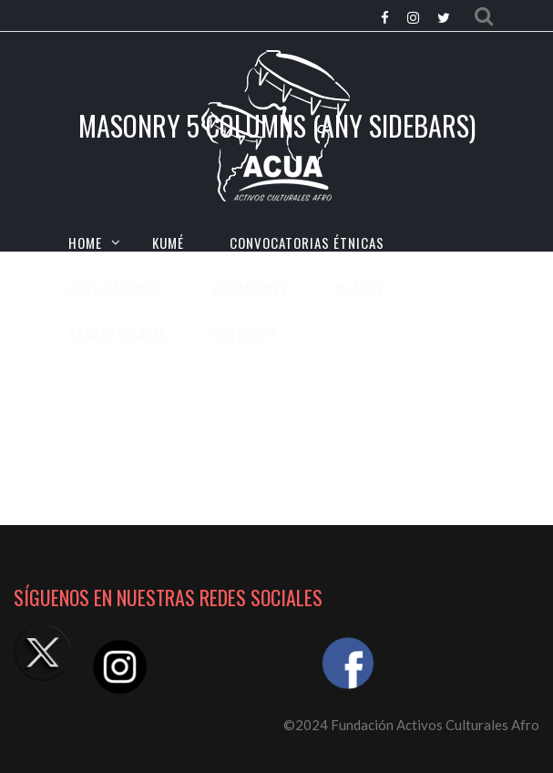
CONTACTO (243, 334)
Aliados (359, 288)
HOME (85, 242)
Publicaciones (115, 288)
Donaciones (251, 288)
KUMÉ (168, 242)
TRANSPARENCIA (117, 334)
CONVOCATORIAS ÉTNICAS (307, 242)
